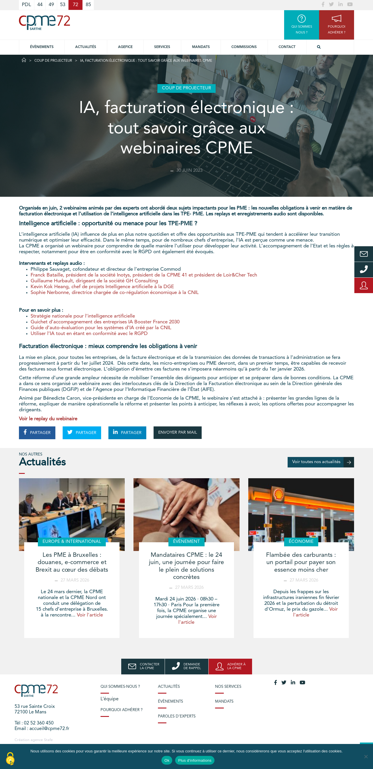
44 (40, 4)
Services (162, 47)
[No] (366, 756)
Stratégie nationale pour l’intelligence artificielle (83, 316)
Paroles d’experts (177, 716)
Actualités (85, 47)
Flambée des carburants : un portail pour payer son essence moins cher (301, 562)
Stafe (48, 740)
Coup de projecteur (53, 61)
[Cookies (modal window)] (10, 759)
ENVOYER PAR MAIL (177, 432)
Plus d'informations (194, 760)
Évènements (42, 47)
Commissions (244, 47)
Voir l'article (90, 615)
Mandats (201, 47)
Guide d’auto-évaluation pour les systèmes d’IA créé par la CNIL (101, 327)
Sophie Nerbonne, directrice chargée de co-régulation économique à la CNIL (115, 292)
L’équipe (110, 699)
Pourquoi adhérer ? (121, 710)
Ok (166, 760)
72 (75, 4)
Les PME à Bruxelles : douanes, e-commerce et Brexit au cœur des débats (72, 562)
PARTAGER (37, 432)
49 (51, 4)
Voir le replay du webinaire (48, 419)
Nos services (228, 687)
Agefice (125, 47)
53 (62, 4)
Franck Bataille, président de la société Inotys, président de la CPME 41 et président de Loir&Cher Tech (144, 275)
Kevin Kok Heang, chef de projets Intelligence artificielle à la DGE (102, 286)
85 (88, 4)
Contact (287, 47)
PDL (26, 4)
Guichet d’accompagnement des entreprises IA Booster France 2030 (105, 322)
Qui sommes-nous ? (120, 687)
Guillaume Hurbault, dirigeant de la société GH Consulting (94, 281)
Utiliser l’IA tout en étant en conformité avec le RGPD (89, 333)
